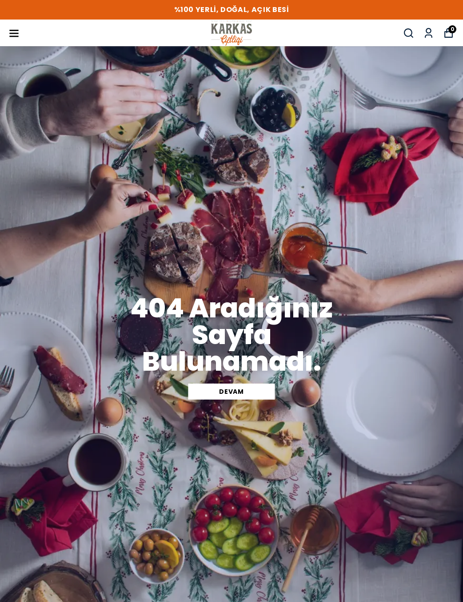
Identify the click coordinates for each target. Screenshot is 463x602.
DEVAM (231, 391)
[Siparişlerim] (428, 33)
